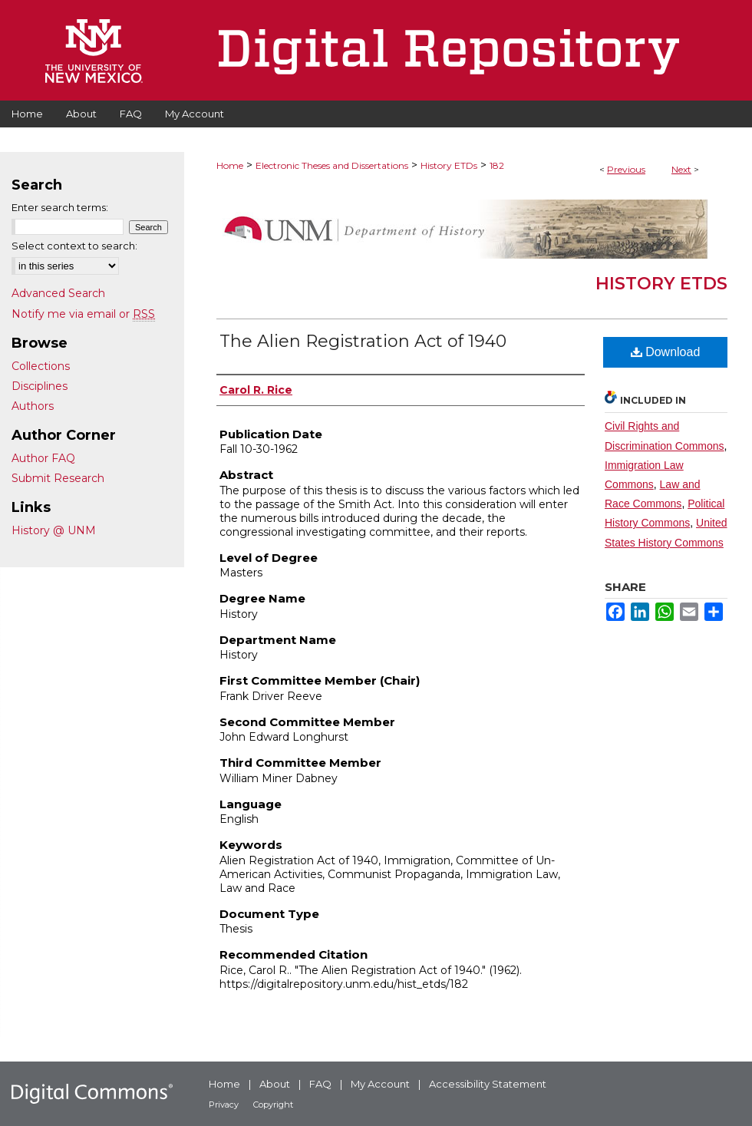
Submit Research (58, 478)
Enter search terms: (60, 207)
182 (497, 165)
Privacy (224, 1104)
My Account (380, 1084)
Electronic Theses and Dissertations (332, 165)
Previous (626, 169)
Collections (41, 366)
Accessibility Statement (487, 1084)
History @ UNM (54, 530)
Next (681, 169)
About (274, 1084)
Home (229, 165)
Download (666, 351)
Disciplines (40, 386)
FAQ (320, 1084)
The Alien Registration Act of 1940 (362, 341)
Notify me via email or (83, 314)
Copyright (273, 1104)
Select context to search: (74, 245)
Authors (33, 406)
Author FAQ (43, 458)
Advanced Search (58, 293)
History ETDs (449, 165)
